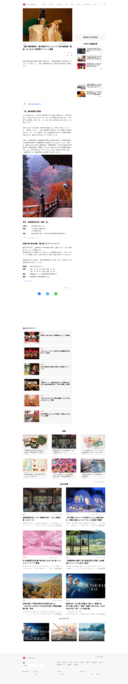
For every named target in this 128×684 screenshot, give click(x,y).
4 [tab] (65, 644)
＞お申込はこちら (28, 281)
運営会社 (76, 664)
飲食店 (35, 674)
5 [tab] (68, 644)
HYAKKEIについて (61, 664)
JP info (95, 4)
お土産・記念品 (62, 674)
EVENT (78, 4)
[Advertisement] (47, 310)
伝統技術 (97, 674)
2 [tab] (60, 644)
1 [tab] (58, 644)
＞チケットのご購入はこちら (31, 238)
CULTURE (59, 4)
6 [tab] (70, 644)
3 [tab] (63, 644)
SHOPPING (86, 4)
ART (66, 4)
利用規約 (69, 664)
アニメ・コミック (85, 674)
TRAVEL (51, 4)
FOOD (72, 4)
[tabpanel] (64, 632)
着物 (92, 674)
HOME (44, 4)
